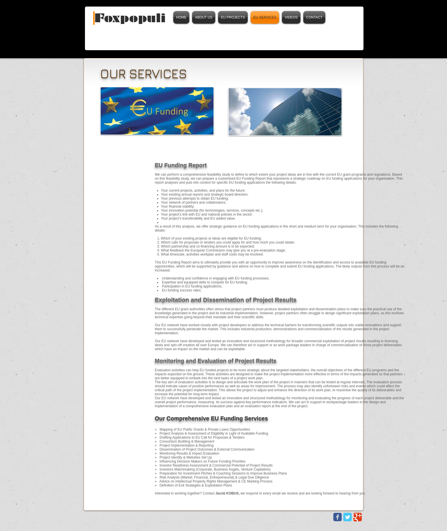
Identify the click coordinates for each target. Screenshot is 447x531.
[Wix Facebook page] (337, 517)
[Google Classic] (357, 517)
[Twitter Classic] (347, 517)
